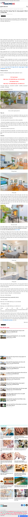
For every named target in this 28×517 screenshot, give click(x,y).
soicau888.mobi (11, 511)
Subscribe (2, 504)
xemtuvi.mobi (13, 514)
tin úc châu (17, 229)
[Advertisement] (14, 30)
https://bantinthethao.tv (18, 512)
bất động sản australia (7, 320)
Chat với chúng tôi (23, 516)
